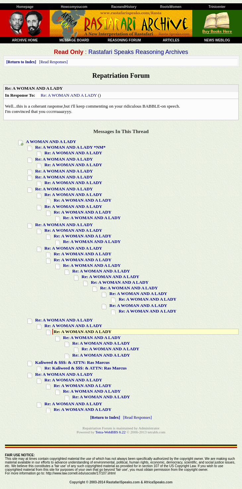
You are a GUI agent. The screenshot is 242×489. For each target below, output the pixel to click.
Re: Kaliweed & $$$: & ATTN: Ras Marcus (85, 368)
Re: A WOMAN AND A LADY (69, 95)
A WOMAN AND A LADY (51, 141)
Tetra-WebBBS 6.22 (110, 432)
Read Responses (53, 62)
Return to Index (21, 62)
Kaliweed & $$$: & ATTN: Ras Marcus (72, 362)
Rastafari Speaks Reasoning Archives (138, 52)
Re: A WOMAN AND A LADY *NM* (70, 147)
